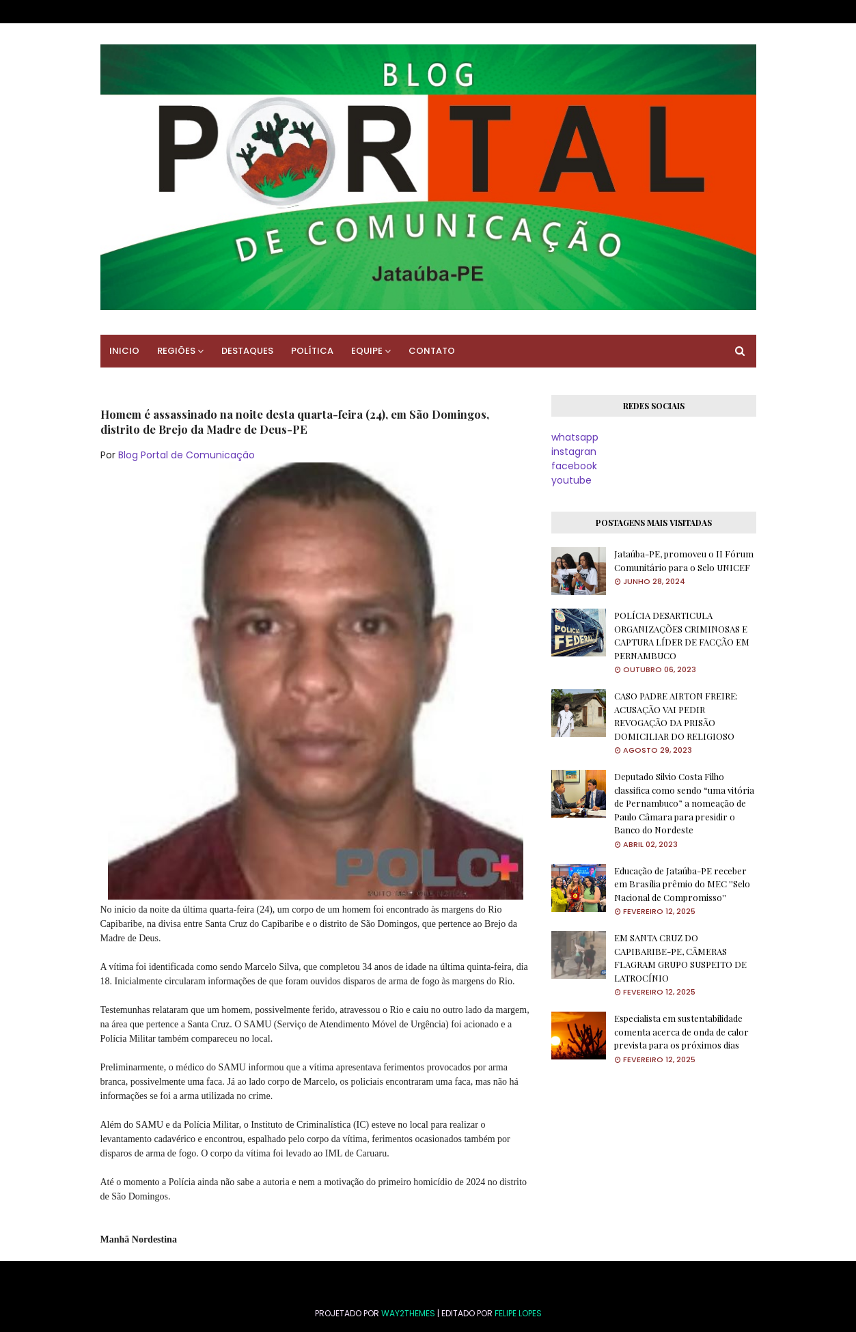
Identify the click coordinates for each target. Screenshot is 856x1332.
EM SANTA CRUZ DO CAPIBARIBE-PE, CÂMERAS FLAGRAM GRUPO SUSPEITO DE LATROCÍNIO (680, 958)
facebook (574, 466)
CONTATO (432, 350)
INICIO (124, 350)
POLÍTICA (312, 350)
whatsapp (574, 437)
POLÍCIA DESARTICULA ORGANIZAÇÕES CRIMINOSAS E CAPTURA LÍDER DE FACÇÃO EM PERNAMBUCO (681, 635)
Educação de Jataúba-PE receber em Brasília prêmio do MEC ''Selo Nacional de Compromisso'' (682, 884)
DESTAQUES (247, 350)
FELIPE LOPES (518, 1313)
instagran (573, 451)
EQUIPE (367, 350)
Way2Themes (408, 1313)
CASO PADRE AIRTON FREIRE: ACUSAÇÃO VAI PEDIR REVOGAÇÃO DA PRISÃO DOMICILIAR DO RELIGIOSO (676, 716)
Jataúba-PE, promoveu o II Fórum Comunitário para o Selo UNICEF (684, 560)
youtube (571, 480)
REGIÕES (176, 350)
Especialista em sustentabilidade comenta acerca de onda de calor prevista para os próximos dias (681, 1031)
